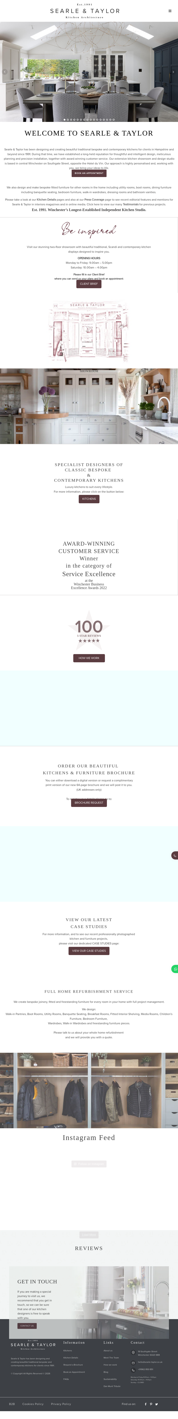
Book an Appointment (74, 1372)
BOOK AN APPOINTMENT (89, 173)
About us (108, 1350)
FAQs (66, 1379)
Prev (5, 72)
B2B (12, 1404)
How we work (110, 1365)
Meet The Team (111, 1357)
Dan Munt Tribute (112, 1386)
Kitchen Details (70, 1357)
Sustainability (110, 1379)
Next (173, 72)
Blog (106, 1372)
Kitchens (67, 1350)
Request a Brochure (73, 1365)
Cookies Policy (33, 1404)
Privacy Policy (61, 1404)
